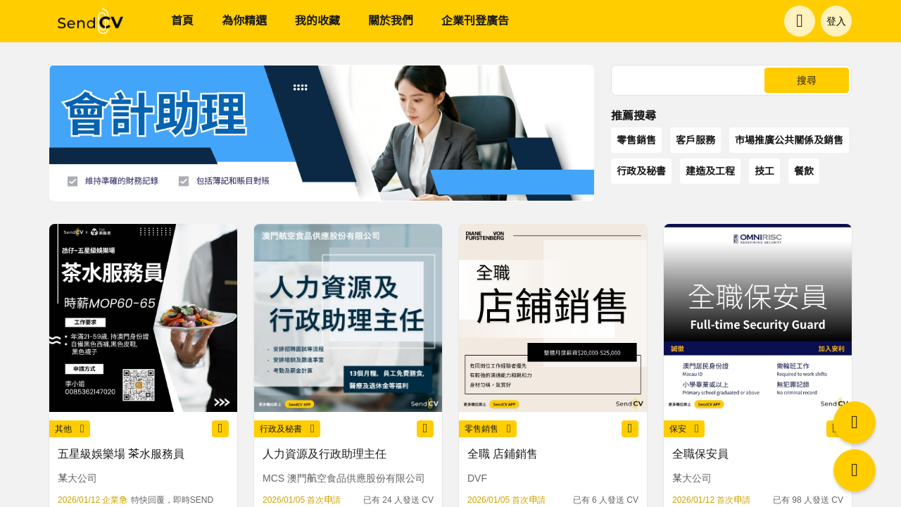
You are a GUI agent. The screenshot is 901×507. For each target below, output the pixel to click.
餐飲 (804, 171)
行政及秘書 (641, 171)
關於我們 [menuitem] (390, 21)
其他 (69, 429)
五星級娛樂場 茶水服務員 (121, 454)
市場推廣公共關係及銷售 (789, 140)
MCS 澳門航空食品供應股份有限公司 (344, 478)
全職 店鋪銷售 (502, 454)
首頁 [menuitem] (182, 21)
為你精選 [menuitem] (244, 21)
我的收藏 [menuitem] (317, 21)
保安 (684, 429)
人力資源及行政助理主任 (324, 454)
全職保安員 (700, 454)
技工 (764, 171)
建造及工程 (710, 171)
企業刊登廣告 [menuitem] (475, 21)
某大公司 (77, 478)
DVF (477, 478)
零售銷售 (636, 140)
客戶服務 (695, 140)
